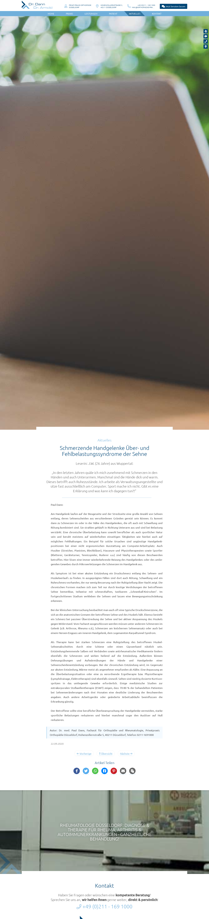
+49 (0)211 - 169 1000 (146, 5)
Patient (113, 13)
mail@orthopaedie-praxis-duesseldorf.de (143, 7)
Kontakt (156, 13)
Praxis (69, 13)
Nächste (126, 753)
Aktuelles (134, 13)
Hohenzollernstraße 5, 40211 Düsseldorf (112, 6)
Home (51, 13)
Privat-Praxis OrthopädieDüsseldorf (80, 6)
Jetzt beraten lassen (173, 6)
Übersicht (105, 753)
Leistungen (91, 13)
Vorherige (84, 753)
